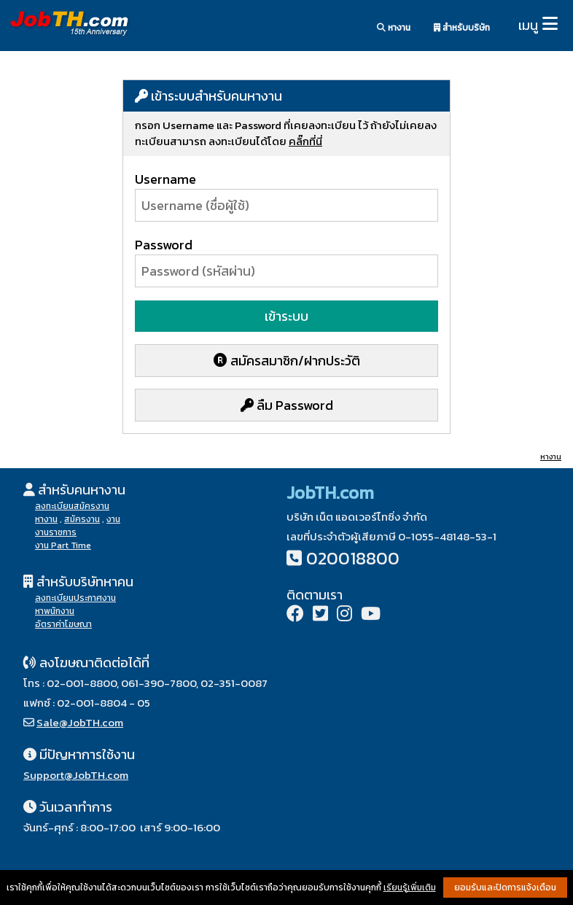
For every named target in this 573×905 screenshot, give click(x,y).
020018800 (352, 558)
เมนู (528, 25)
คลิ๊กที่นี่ (305, 141)
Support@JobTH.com (75, 774)
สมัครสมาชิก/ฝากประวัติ (287, 360)
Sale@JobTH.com (79, 722)
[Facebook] (295, 615)
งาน (113, 519)
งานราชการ (56, 532)
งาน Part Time (63, 545)
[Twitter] (320, 615)
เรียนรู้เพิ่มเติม (409, 887)
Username (165, 179)
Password (163, 245)
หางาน (393, 27)
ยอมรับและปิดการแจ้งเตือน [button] (505, 887)
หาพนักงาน (54, 611)
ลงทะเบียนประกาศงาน (75, 598)
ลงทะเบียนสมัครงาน (72, 506)
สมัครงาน (82, 519)
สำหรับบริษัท (462, 27)
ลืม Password (287, 405)
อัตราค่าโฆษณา (63, 624)
